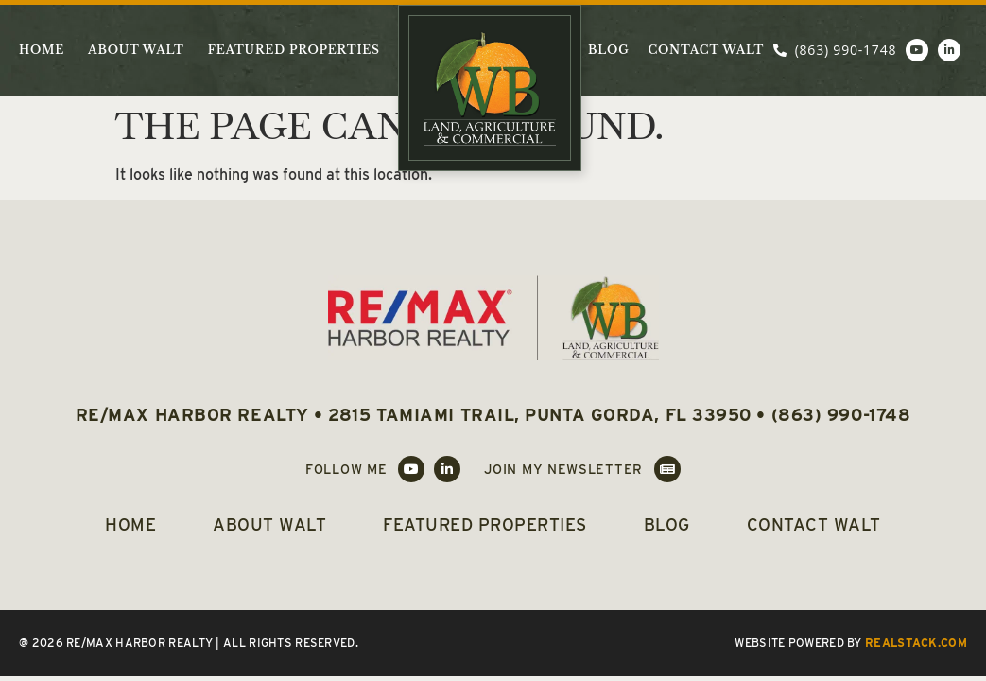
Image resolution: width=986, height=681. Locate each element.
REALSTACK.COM (916, 643)
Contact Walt (706, 50)
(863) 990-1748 (841, 415)
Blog (608, 50)
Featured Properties (294, 50)
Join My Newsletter (563, 469)
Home (41, 50)
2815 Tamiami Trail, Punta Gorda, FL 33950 (540, 415)
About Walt (136, 50)
